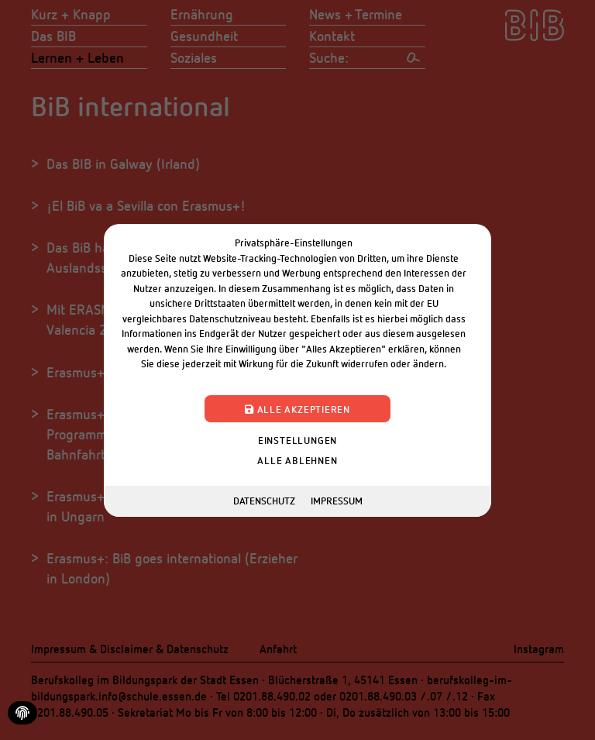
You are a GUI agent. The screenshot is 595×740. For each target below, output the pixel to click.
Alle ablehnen (297, 459)
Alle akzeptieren (297, 408)
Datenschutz (264, 500)
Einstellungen (297, 439)
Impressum (337, 500)
